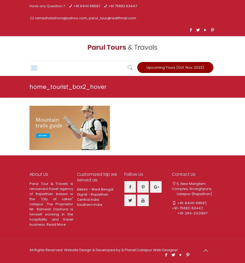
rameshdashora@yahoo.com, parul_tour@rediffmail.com (85, 18)
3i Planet (129, 250)
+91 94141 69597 (86, 6)
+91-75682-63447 (187, 208)
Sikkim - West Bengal (95, 189)
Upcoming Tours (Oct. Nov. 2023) (175, 67)
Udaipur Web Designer (158, 250)
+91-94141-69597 (191, 203)
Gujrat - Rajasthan (92, 194)
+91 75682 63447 (122, 6)
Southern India (89, 204)
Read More (56, 224)
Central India (88, 199)
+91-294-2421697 (189, 213)
